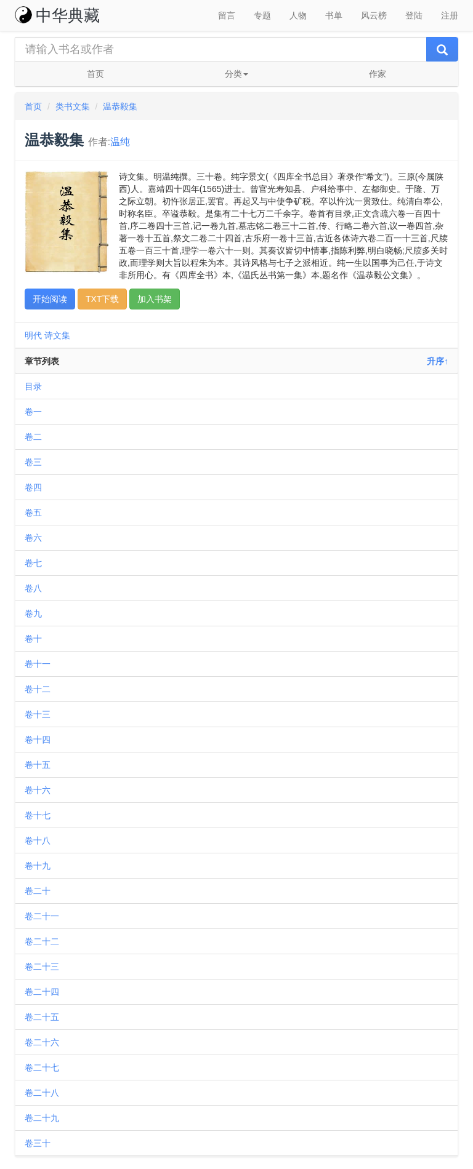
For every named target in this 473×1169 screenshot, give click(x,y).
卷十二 (38, 689)
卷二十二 (42, 941)
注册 (449, 15)
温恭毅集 (120, 106)
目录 (33, 386)
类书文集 (72, 106)
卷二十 (38, 891)
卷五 (33, 512)
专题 (262, 15)
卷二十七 (42, 1067)
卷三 (33, 462)
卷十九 (38, 866)
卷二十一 (42, 916)
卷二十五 (42, 1017)
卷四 (33, 487)
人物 (298, 15)
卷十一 (38, 664)
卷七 (33, 563)
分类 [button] (236, 74)
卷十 (33, 639)
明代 (33, 335)
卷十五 (38, 765)
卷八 (33, 588)
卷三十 (38, 1143)
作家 (377, 74)
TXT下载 (102, 299)
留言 (226, 15)
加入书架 (154, 299)
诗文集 (57, 335)
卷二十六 (42, 1042)
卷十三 (38, 714)
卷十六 (38, 790)
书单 (333, 15)
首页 (95, 74)
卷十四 (38, 739)
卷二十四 (42, 992)
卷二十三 (42, 967)
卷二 (33, 437)
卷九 (33, 613)
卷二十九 (42, 1118)
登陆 (413, 15)
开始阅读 (50, 299)
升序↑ (437, 361)
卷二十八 (42, 1093)
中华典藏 (57, 15)
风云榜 (374, 15)
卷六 (33, 538)
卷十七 (38, 815)
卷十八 (38, 840)
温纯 (120, 142)
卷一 (33, 412)
